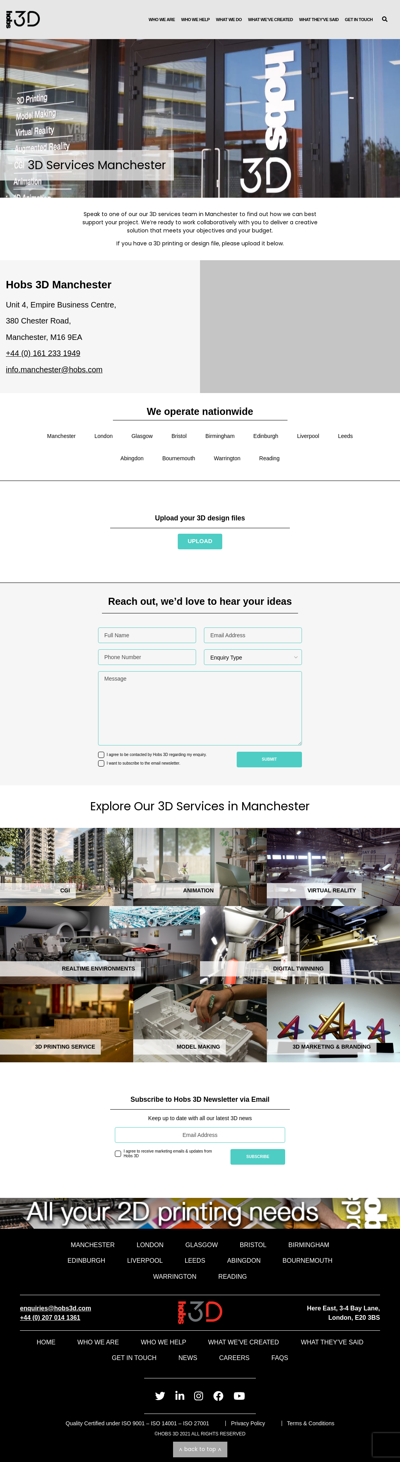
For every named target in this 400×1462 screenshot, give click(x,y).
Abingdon (131, 458)
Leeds (345, 436)
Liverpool (308, 436)
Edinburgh (266, 436)
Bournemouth (178, 458)
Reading (269, 458)
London (104, 436)
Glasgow (141, 436)
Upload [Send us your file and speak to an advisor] (200, 541)
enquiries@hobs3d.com (55, 1308)
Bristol (179, 436)
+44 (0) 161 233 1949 (43, 353)
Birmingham (220, 436)
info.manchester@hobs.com (54, 369)
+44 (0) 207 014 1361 (50, 1317)
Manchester (61, 436)
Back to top (200, 1449)
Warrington (227, 458)
